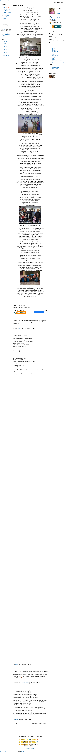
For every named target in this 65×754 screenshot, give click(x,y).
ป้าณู (19, 326)
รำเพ (53, 53)
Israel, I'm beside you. (5, 40)
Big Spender (55, 50)
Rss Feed (53, 19)
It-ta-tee (15, 662)
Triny (53, 58)
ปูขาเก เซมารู (55, 55)
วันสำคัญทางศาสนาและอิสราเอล (6, 22)
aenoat (53, 59)
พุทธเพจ (54, 65)
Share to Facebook (39, 310)
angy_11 (54, 54)
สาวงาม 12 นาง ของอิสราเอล (5, 60)
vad (53, 49)
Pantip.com (2, 752)
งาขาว (53, 57)
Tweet (45, 310)
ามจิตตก (5, 13)
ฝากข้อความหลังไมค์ (55, 17)
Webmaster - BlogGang (57, 60)
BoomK (15, 349)
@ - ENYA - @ (55, 51)
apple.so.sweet (24, 681)
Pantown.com (15, 752)
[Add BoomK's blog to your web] (57, 62)
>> (8, 28)
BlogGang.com (55, 68)
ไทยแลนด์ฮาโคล (55, 67)
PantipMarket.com (8, 752)
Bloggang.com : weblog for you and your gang (10, 0)
